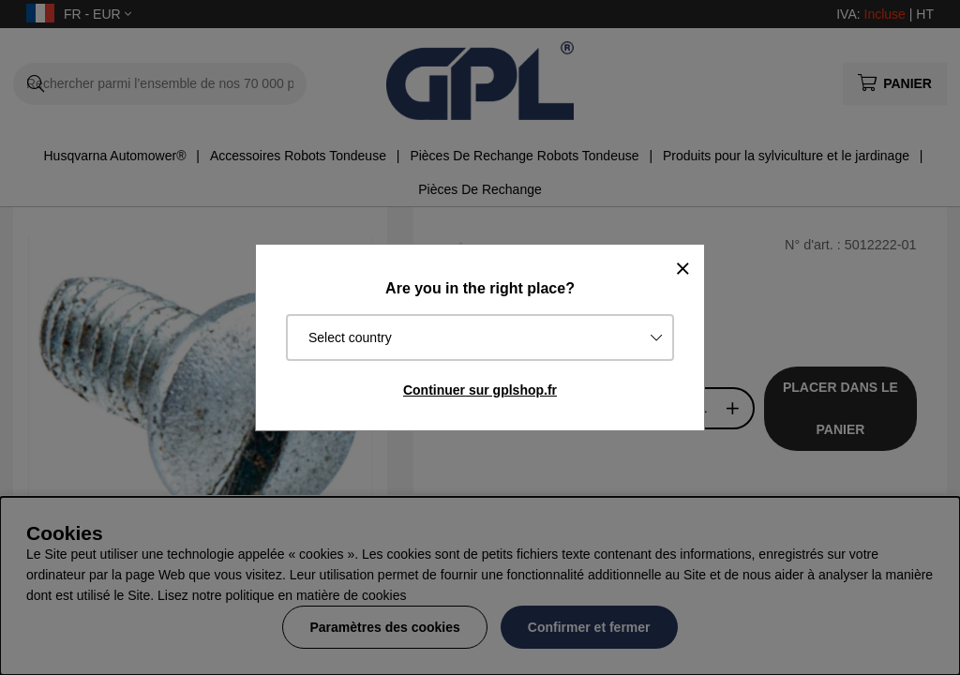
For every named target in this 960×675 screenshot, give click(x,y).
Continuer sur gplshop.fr (480, 390)
